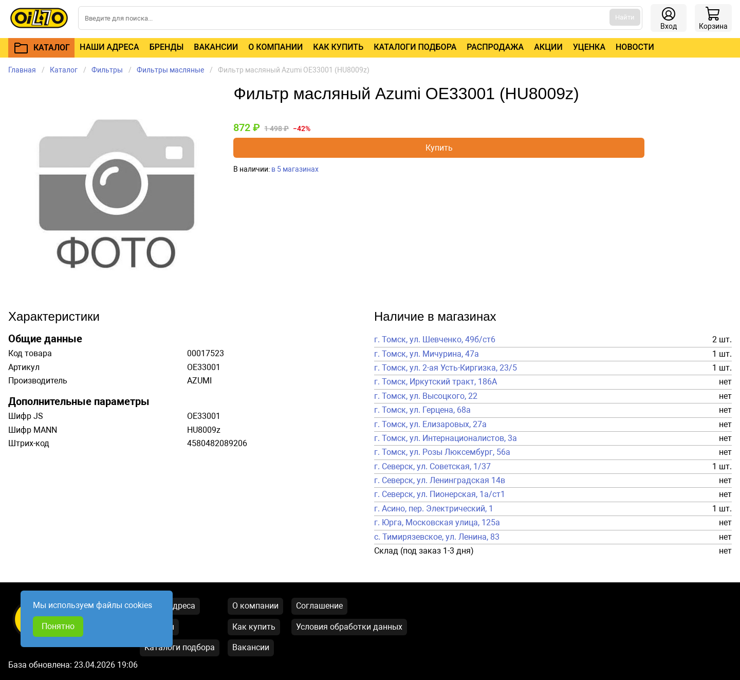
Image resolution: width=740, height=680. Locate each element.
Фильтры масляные (170, 70)
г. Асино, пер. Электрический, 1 (433, 508)
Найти (625, 17)
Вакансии (216, 47)
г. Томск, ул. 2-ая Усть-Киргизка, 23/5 (445, 368)
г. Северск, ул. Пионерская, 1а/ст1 (439, 494)
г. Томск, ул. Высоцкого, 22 (425, 396)
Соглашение (319, 606)
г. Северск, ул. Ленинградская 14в (439, 480)
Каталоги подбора (415, 47)
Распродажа (495, 47)
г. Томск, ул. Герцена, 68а (422, 410)
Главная (22, 70)
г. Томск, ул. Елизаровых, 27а (430, 424)
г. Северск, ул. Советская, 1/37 (432, 466)
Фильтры (107, 70)
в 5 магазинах (295, 169)
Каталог (64, 70)
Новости (635, 47)
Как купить (338, 47)
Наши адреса (109, 47)
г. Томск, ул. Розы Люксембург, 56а (442, 452)
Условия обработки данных (349, 627)
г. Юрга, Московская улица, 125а (437, 522)
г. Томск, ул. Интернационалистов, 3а (445, 438)
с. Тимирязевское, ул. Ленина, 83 (436, 537)
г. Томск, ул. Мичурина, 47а (426, 354)
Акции (548, 47)
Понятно (58, 626)
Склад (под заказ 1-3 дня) (424, 551)
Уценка (589, 47)
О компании (275, 47)
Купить (439, 148)
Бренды (167, 47)
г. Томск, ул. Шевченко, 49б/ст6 (434, 339)
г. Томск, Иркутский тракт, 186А (435, 382)
